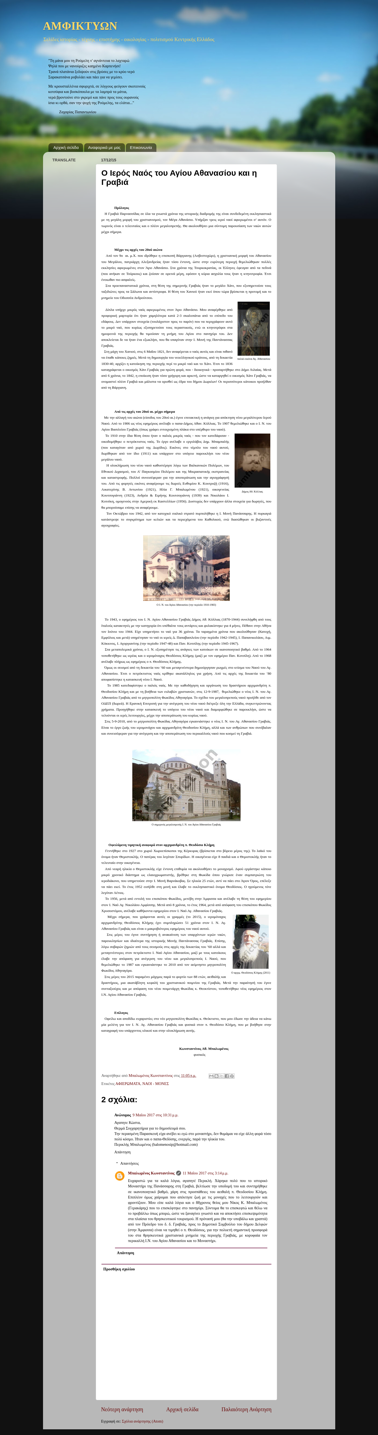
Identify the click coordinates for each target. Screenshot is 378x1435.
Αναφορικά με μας (104, 147)
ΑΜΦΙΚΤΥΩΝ (80, 26)
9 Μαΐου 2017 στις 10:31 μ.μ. (155, 1115)
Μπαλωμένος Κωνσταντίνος (151, 1173)
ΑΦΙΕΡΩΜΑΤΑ (128, 1083)
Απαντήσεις (129, 1163)
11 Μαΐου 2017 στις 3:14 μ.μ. (205, 1173)
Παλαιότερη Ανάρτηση (247, 1409)
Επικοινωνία (141, 147)
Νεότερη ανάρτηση (122, 1409)
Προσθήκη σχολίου (119, 1269)
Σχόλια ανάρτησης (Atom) (142, 1421)
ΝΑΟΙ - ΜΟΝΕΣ (155, 1083)
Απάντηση (122, 1152)
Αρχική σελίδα (66, 147)
